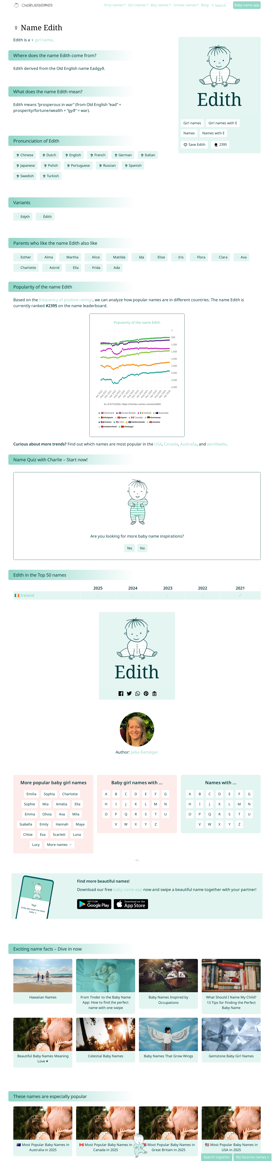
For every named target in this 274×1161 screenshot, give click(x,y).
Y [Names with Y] (229, 824)
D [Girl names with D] (136, 794)
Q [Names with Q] (209, 814)
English (73, 155)
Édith (47, 216)
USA (158, 444)
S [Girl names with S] (146, 814)
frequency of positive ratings (66, 299)
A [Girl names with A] (106, 794)
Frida (96, 267)
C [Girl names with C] (126, 794)
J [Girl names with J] (125, 804)
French (97, 155)
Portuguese (78, 165)
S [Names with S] (229, 814)
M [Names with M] (239, 804)
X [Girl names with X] (136, 824)
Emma (30, 814)
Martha (72, 257)
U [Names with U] (249, 814)
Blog (205, 5)
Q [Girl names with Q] (126, 814)
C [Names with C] (210, 794)
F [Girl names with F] (155, 794)
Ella (76, 267)
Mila (75, 814)
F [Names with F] (239, 794)
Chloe (28, 834)
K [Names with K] (219, 804)
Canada (171, 444)
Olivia (47, 814)
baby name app (127, 889)
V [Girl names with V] (116, 824)
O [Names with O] (190, 814)
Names (189, 133)
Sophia (49, 794)
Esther (26, 257)
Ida (141, 257)
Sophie (29, 804)
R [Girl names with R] (136, 814)
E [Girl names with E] (146, 794)
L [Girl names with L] (146, 804)
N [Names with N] (249, 804)
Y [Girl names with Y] (146, 824)
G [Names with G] (249, 794)
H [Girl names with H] (106, 804)
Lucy (36, 844)
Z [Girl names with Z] (156, 824)
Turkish (50, 176)
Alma (49, 257)
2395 (220, 144)
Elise (161, 257)
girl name (44, 39)
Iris (181, 257)
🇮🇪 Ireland (24, 595)
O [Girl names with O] (106, 814)
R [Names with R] (219, 814)
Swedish (25, 176)
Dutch (49, 155)
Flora (201, 257)
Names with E (213, 133)
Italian (147, 155)
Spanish (133, 165)
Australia (188, 444)
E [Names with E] (229, 794)
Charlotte (28, 267)
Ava (244, 257)
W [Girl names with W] (125, 824)
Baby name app (247, 5)
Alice (96, 257)
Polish (51, 165)
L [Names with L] (229, 804)
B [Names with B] (200, 794)
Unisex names (185, 5)
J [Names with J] (209, 804)
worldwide (216, 444)
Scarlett (59, 834)
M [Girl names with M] (155, 804)
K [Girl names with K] (136, 804)
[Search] (221, 5)
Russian (107, 165)
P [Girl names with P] (116, 814)
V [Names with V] (200, 824)
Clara (223, 257)
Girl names (137, 5)
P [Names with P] (200, 814)
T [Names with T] (239, 814)
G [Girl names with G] (165, 794)
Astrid (54, 267)
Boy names (160, 5)
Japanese (25, 165)
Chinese (24, 155)
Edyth (25, 216)
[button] (105, 651)
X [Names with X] (219, 824)
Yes (129, 548)
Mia (45, 804)
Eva (42, 834)
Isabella (26, 824)
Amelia (61, 804)
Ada (117, 267)
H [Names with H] (190, 804)
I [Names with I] (199, 804)
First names (113, 5)
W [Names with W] (209, 824)
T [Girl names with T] (156, 814)
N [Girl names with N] (165, 804)
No (142, 548)
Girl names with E (223, 123)
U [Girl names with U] (165, 814)
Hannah (62, 824)
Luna (77, 834)
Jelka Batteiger (144, 752)
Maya (80, 824)
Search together (217, 1157)
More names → (59, 844)
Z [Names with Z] (239, 824)
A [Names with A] (190, 794)
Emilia (31, 794)
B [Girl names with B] (116, 794)
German (123, 155)
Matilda (119, 257)
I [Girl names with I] (116, 804)
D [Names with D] (219, 794)
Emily (44, 824)
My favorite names (251, 1157)
